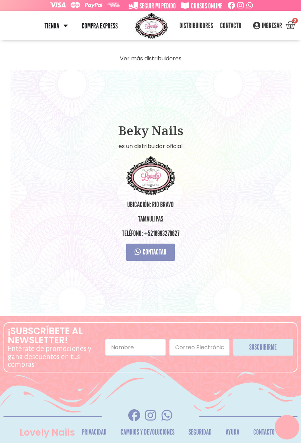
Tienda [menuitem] (52, 25)
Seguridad (200, 432)
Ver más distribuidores (151, 58)
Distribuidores (196, 25)
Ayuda (232, 432)
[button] (65, 25)
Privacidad (94, 432)
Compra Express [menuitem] (100, 25)
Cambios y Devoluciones (148, 432)
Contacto (230, 25)
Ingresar (272, 25)
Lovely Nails (47, 432)
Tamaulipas (150, 218)
